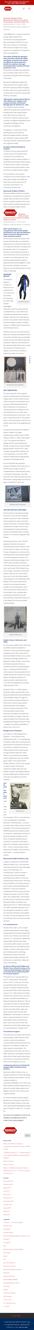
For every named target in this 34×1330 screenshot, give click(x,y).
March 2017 (7, 1194)
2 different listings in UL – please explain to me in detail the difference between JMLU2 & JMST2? (17, 1155)
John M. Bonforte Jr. (9, 1263)
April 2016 (6, 1215)
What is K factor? (8, 1164)
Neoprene (25, 27)
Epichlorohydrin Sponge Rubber (13, 1249)
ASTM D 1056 (7, 1226)
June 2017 (6, 1191)
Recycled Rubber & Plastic (11, 1283)
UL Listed (6, 1306)
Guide (5, 1256)
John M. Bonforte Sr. (9, 1266)
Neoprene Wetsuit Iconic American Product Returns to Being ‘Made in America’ (16, 217)
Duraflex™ (6, 1239)
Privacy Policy (16, 1315)
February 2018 (8, 1184)
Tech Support (7, 1296)
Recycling (6, 1286)
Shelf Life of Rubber (9, 1293)
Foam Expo (6, 1252)
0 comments (26, 224)
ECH (4, 1246)
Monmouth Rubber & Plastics (12, 27)
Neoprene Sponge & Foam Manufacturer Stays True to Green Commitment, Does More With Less (16, 20)
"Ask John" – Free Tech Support (13, 1222)
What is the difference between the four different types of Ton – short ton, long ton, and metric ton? (16, 1170)
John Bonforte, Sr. (10, 24)
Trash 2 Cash (7, 1300)
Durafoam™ (7, 1242)
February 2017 (8, 1198)
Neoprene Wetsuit (15, 224)
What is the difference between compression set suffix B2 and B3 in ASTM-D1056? (16, 1146)
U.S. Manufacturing (9, 1303)
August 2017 (7, 1188)
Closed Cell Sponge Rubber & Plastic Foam (16, 1236)
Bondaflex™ (7, 1229)
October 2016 (7, 1204)
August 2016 (7, 1208)
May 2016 (6, 1211)
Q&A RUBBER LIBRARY (10, 1279)
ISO (4, 1259)
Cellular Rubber (8, 1232)
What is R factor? (8, 1161)
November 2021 (8, 1181)
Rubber (5, 1289)
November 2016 (8, 1201)
